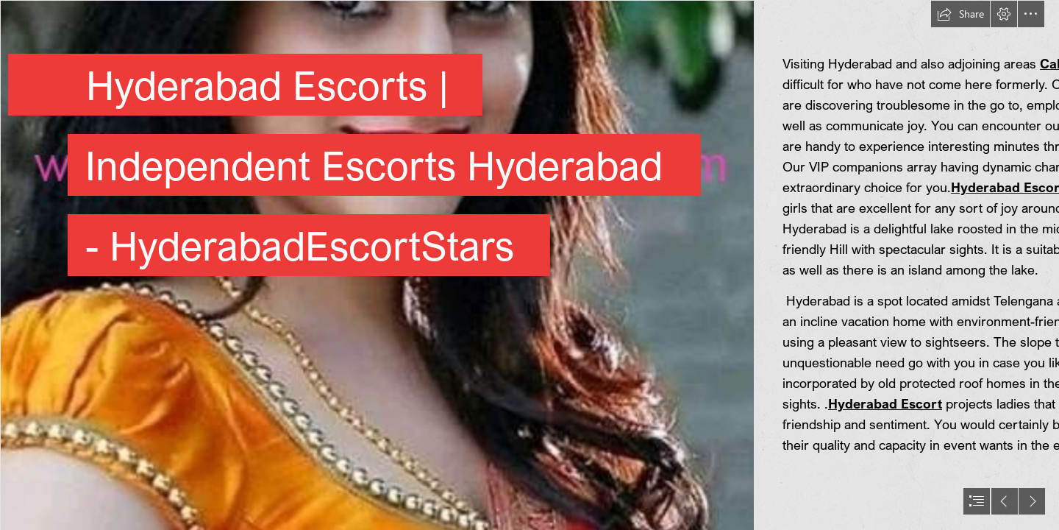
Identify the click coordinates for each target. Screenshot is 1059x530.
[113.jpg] (376, 265)
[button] (960, 14)
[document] (529, 265)
